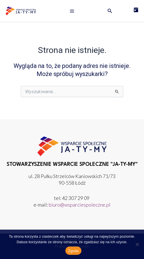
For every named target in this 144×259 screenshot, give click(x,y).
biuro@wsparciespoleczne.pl (79, 205)
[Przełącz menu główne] (72, 11)
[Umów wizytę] (135, 9)
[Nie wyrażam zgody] (137, 244)
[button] (109, 10)
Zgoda (73, 251)
